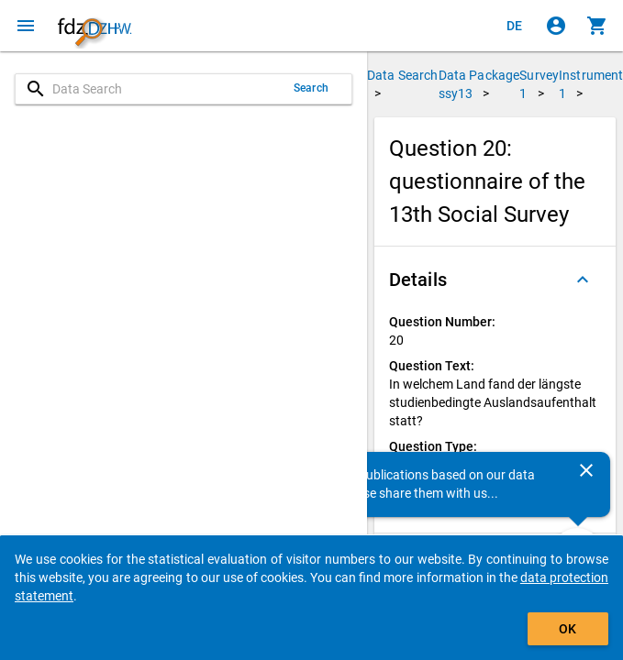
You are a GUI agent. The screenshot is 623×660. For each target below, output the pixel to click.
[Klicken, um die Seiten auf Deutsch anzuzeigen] (514, 25)
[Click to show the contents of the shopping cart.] (597, 25)
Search (311, 88)
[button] (495, 279)
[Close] (586, 470)
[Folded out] (582, 279)
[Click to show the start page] (94, 26)
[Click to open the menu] (25, 25)
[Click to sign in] (556, 25)
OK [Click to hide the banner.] (567, 629)
